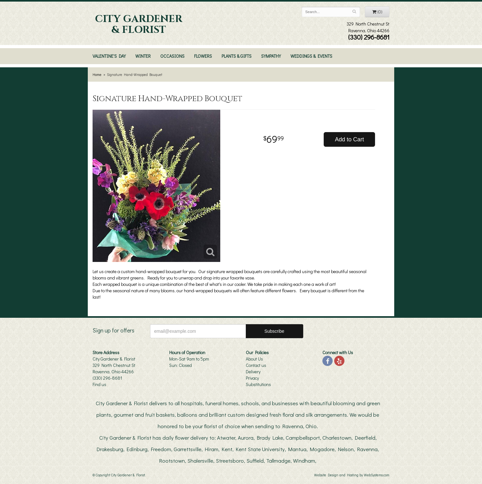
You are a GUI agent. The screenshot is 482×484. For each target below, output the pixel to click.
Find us (99, 384)
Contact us (256, 365)
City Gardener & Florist (138, 24)
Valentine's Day (109, 56)
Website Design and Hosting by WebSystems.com (351, 475)
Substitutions (258, 384)
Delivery (253, 372)
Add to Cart (349, 139)
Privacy (252, 378)
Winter (143, 56)
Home (97, 74)
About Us (254, 359)
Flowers (203, 56)
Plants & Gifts (237, 56)
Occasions (172, 56)
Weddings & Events (311, 56)
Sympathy (271, 56)
